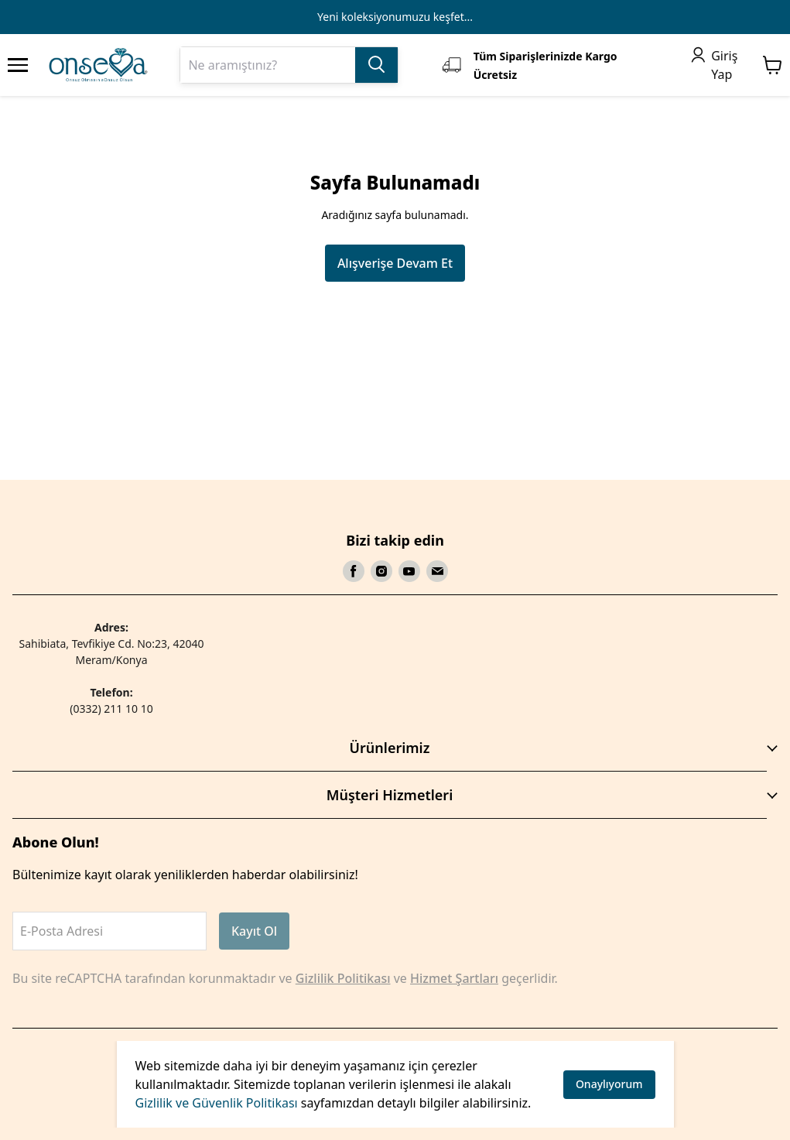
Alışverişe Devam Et (395, 263)
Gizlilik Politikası (343, 978)
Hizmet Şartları (454, 978)
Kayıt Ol (254, 931)
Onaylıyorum (609, 1084)
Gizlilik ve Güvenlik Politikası (216, 1102)
